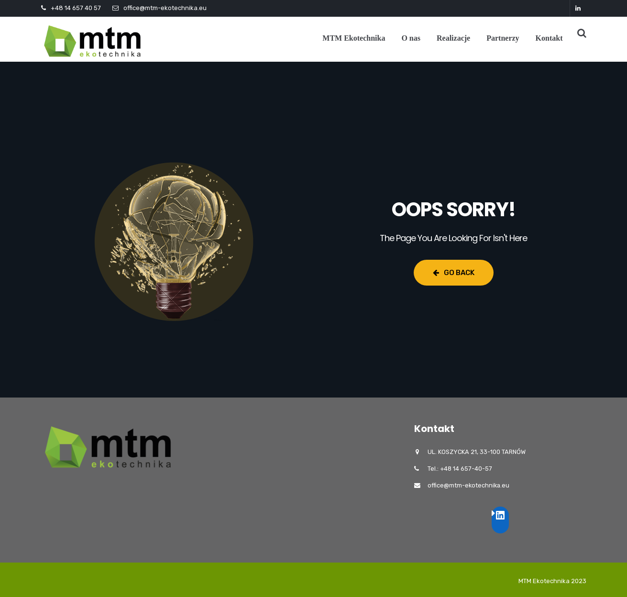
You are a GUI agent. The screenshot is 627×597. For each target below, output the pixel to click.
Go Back (453, 272)
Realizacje (453, 38)
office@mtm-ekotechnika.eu (165, 7)
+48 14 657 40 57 (76, 7)
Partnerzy (502, 38)
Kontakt (549, 38)
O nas (410, 38)
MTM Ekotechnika (353, 38)
